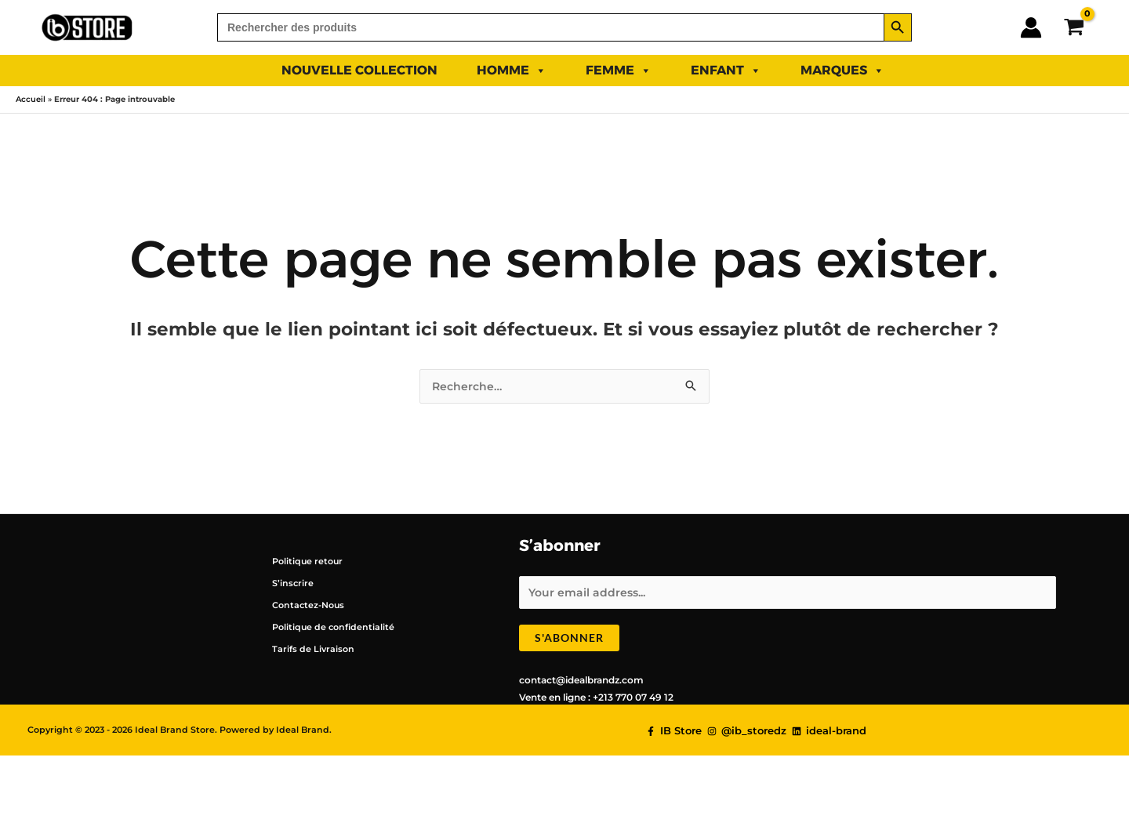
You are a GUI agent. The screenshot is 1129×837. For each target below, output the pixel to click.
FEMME (619, 70)
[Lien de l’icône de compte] (1031, 27)
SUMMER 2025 (195, 70)
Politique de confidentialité (328, 627)
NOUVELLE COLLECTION (359, 70)
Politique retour (302, 561)
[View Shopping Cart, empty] (1074, 27)
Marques (842, 70)
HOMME (511, 70)
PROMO (949, 70)
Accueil (30, 99)
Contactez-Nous (304, 605)
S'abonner (569, 640)
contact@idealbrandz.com (581, 682)
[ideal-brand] (829, 734)
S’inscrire (286, 583)
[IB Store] (674, 734)
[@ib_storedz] (746, 734)
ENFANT (726, 70)
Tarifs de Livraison (306, 649)
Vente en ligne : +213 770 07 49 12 (596, 699)
